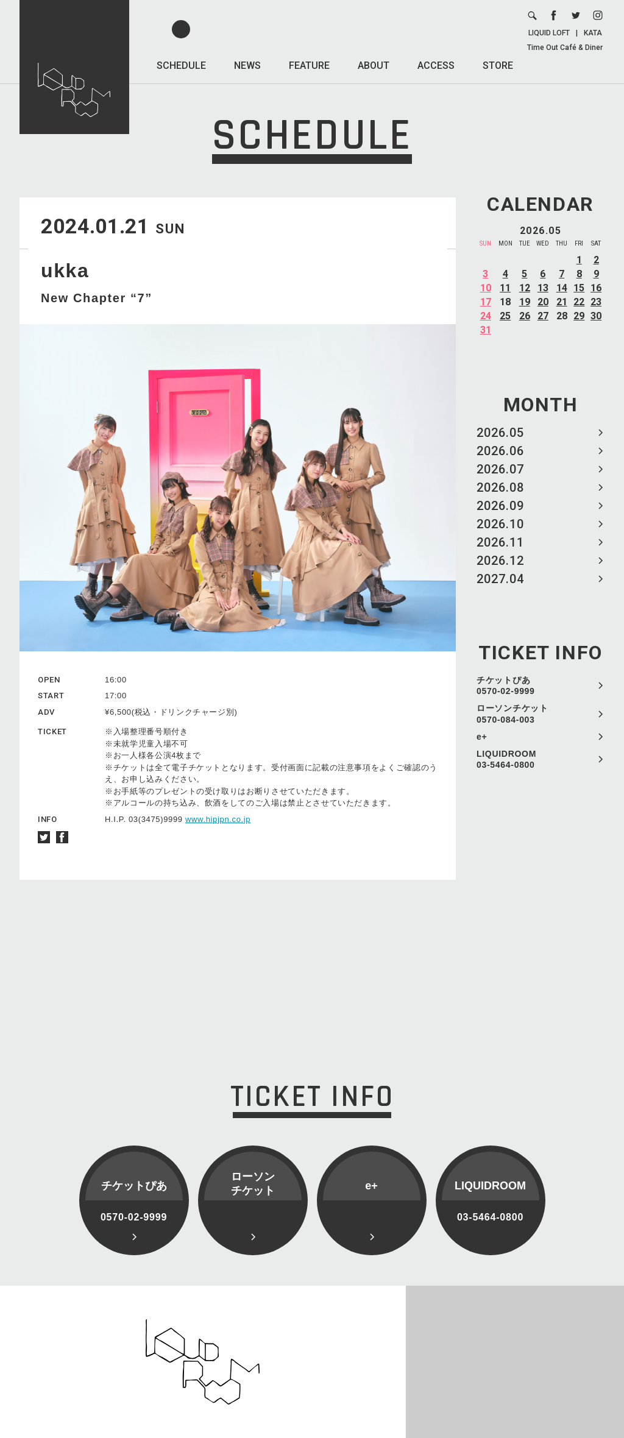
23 (595, 302)
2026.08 (500, 487)
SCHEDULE (181, 65)
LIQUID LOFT (549, 33)
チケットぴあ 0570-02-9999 (506, 685)
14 (561, 288)
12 (524, 288)
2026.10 (500, 524)
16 (595, 288)
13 (542, 288)
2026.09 (500, 506)
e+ (482, 737)
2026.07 (500, 469)
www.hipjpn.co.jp (217, 819)
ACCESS (436, 65)
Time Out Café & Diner (565, 47)
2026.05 (500, 433)
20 (542, 302)
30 (595, 316)
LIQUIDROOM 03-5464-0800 (506, 759)
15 (578, 288)
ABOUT (373, 65)
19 (524, 302)
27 (542, 316)
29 (578, 316)
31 (485, 330)
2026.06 (500, 451)
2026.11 (500, 542)
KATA (593, 33)
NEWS (247, 65)
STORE (498, 65)
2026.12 (500, 560)
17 (485, 302)
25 (505, 316)
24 (485, 316)
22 (578, 302)
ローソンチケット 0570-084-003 (512, 713)
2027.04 (500, 579)
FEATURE (309, 65)
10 (485, 288)
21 (561, 302)
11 (505, 288)
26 (524, 316)
